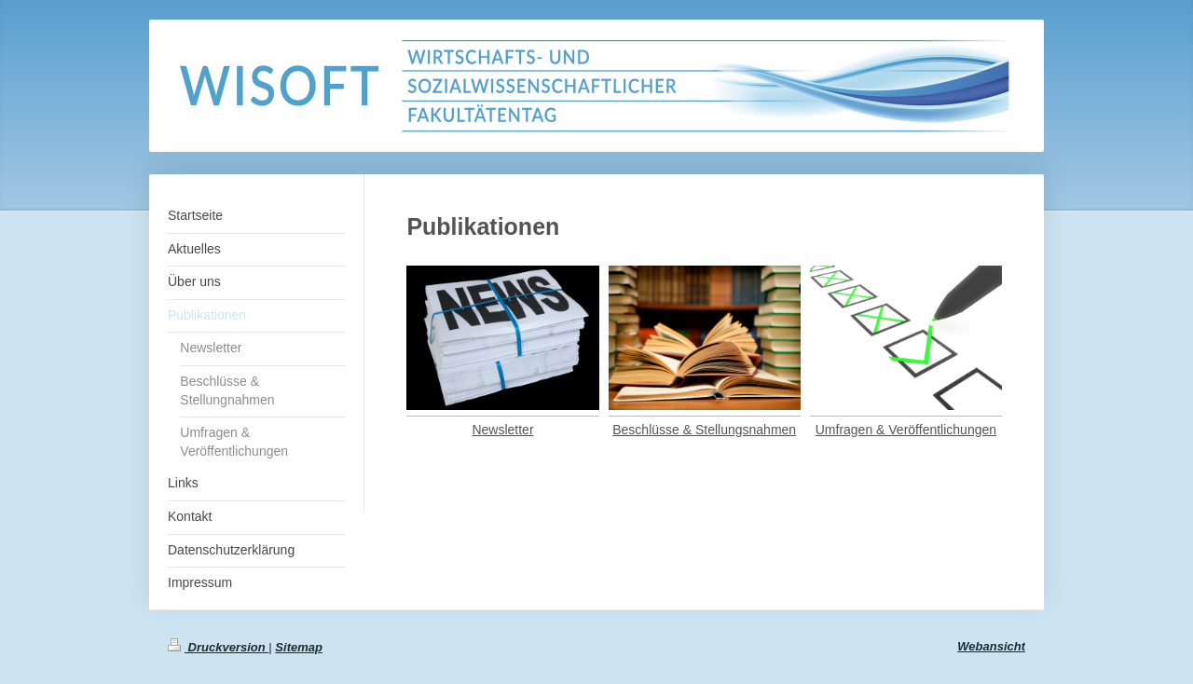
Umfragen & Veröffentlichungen (906, 429)
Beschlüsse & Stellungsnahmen (704, 429)
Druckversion (218, 647)
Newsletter (502, 429)
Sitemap (298, 647)
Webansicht (991, 646)
